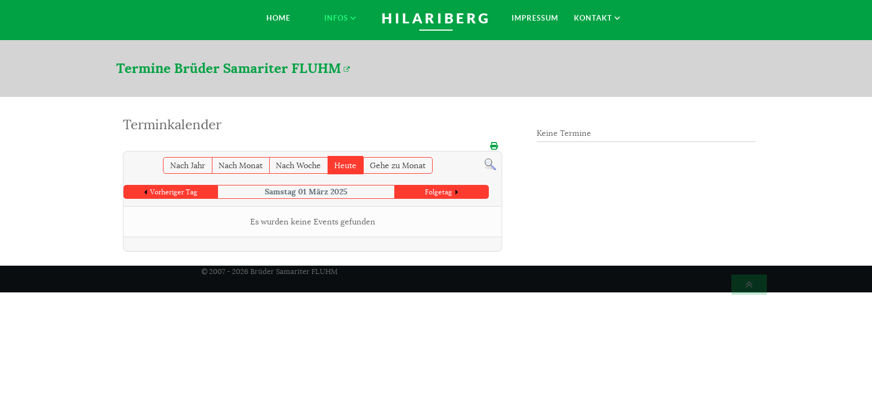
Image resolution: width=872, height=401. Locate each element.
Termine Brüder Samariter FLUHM (233, 68)
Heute (345, 165)
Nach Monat (240, 165)
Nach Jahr (187, 165)
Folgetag (438, 192)
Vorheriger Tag (173, 192)
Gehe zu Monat (397, 165)
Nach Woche (298, 165)
